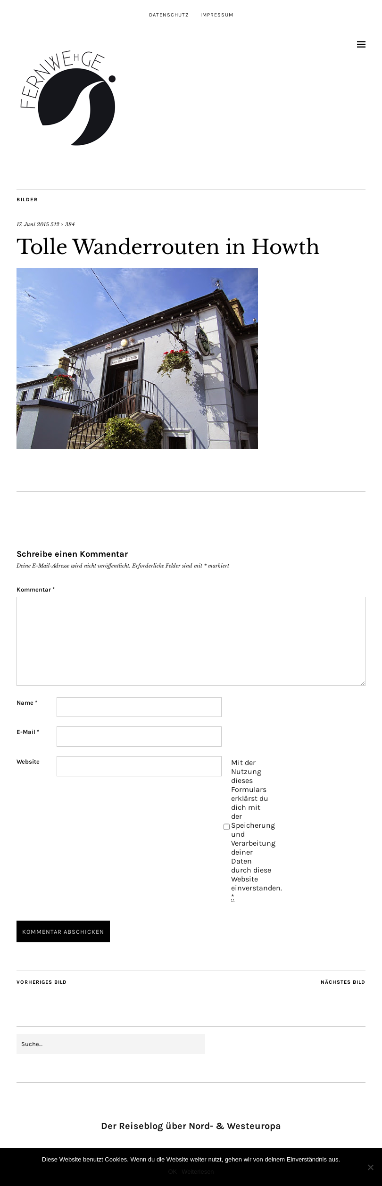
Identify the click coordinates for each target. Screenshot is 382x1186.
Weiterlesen (198, 1171)
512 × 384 (62, 224)
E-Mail (28, 731)
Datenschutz (169, 15)
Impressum (216, 15)
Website (28, 761)
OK (172, 1171)
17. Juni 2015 (33, 224)
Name (27, 702)
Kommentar (36, 589)
